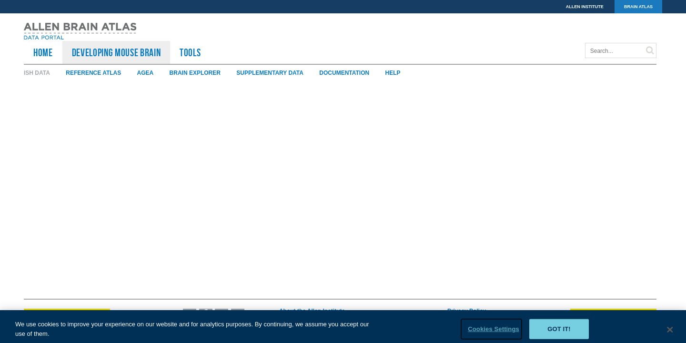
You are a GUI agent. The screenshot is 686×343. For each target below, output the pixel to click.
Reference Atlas (93, 73)
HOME (43, 52)
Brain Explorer (195, 73)
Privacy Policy (466, 311)
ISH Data (37, 73)
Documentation (344, 73)
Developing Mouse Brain (116, 52)
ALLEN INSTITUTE (585, 6)
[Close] (670, 332)
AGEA (145, 73)
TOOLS (190, 52)
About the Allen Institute (312, 311)
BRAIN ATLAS (638, 6)
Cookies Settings (493, 331)
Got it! (559, 331)
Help (393, 73)
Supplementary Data (269, 73)
